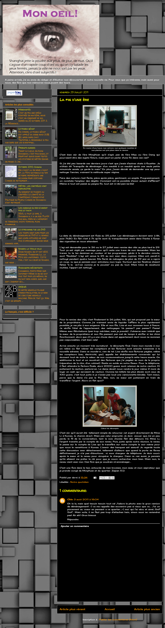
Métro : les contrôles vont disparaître (32, 187)
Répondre (72, 519)
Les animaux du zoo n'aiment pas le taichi (33, 209)
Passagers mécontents (30, 267)
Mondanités (24, 109)
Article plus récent (72, 609)
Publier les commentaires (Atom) (118, 619)
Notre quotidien (79, 482)
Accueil (110, 609)
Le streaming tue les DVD (31, 229)
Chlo (70, 499)
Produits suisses (26, 147)
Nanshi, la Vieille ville (30, 248)
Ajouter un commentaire (75, 526)
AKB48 (22, 286)
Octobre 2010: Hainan (29, 166)
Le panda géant (26, 128)
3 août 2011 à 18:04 (86, 499)
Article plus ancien (147, 609)
